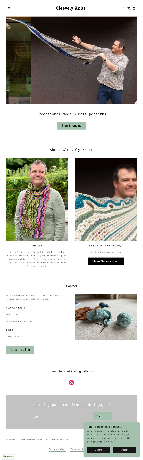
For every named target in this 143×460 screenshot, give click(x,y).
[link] (71, 8)
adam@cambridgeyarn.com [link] (19, 321)
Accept (124, 450)
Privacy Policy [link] (57, 449)
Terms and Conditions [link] (82, 449)
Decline (98, 450)
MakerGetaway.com (106, 261)
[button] (9, 8)
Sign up (102, 416)
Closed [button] (16, 337)
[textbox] (60, 416)
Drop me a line (20, 349)
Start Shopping (72, 125)
